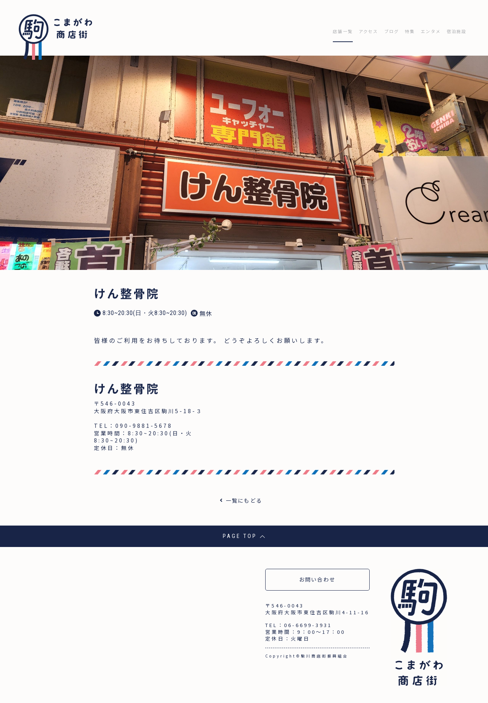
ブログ (371, 27)
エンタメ (420, 27)
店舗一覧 (308, 27)
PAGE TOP (244, 529)
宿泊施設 (453, 27)
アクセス (341, 27)
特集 (393, 27)
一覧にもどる (244, 493)
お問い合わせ (317, 573)
